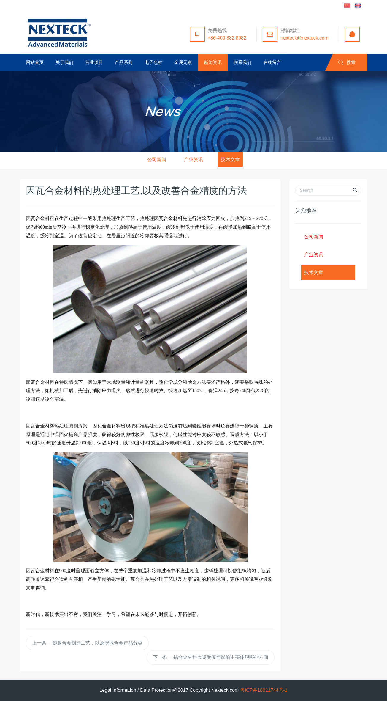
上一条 (87, 642)
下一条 (210, 657)
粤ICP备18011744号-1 (264, 690)
